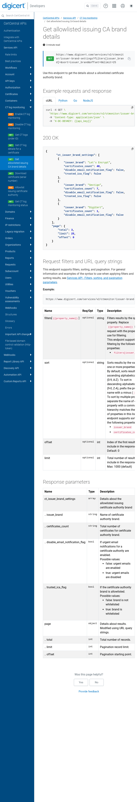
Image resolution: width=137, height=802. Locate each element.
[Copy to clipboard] (132, 107)
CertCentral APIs (51, 18)
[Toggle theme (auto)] (131, 5)
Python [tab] (63, 100)
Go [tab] (75, 100)
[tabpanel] (89, 115)
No (96, 682)
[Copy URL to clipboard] (129, 59)
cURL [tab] (49, 100)
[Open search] (93, 6)
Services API (69, 18)
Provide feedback (89, 691)
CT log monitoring (88, 18)
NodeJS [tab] (88, 100)
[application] (122, 794)
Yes (81, 682)
